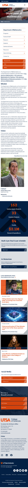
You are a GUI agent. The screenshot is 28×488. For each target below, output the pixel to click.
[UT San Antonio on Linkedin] (23, 470)
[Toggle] (25, 5)
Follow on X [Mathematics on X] (14, 381)
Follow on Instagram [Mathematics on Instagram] (14, 378)
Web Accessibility (22, 482)
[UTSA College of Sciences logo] (8, 5)
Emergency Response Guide (7, 482)
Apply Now (14, 407)
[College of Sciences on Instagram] (2, 455)
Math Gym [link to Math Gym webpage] (14, 249)
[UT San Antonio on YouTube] (20, 470)
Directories (14, 474)
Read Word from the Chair (20, 155)
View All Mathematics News (8, 277)
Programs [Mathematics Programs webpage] (5, 33)
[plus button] (14, 36)
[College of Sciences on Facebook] (11, 455)
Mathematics (7, 21)
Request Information (14, 399)
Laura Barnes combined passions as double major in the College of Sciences (13, 355)
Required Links (11, 484)
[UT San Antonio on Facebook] (14, 470)
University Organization (22, 474)
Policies (16, 482)
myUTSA (22, 1)
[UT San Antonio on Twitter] (17, 470)
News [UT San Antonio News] (17, 1)
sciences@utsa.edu (5, 433)
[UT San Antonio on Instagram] (26, 470)
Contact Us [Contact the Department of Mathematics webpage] (6, 56)
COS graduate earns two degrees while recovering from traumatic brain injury (12, 300)
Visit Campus (14, 403)
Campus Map (8, 474)
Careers (3, 474)
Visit (14, 64)
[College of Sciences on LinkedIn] (7, 455)
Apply (14, 67)
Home (2, 21)
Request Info (14, 61)
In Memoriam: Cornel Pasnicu (14, 266)
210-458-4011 (9, 466)
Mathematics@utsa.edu (7, 196)
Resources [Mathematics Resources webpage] (6, 49)
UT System (18, 484)
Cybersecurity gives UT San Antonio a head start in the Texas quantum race (13, 327)
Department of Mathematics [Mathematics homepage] (12, 30)
